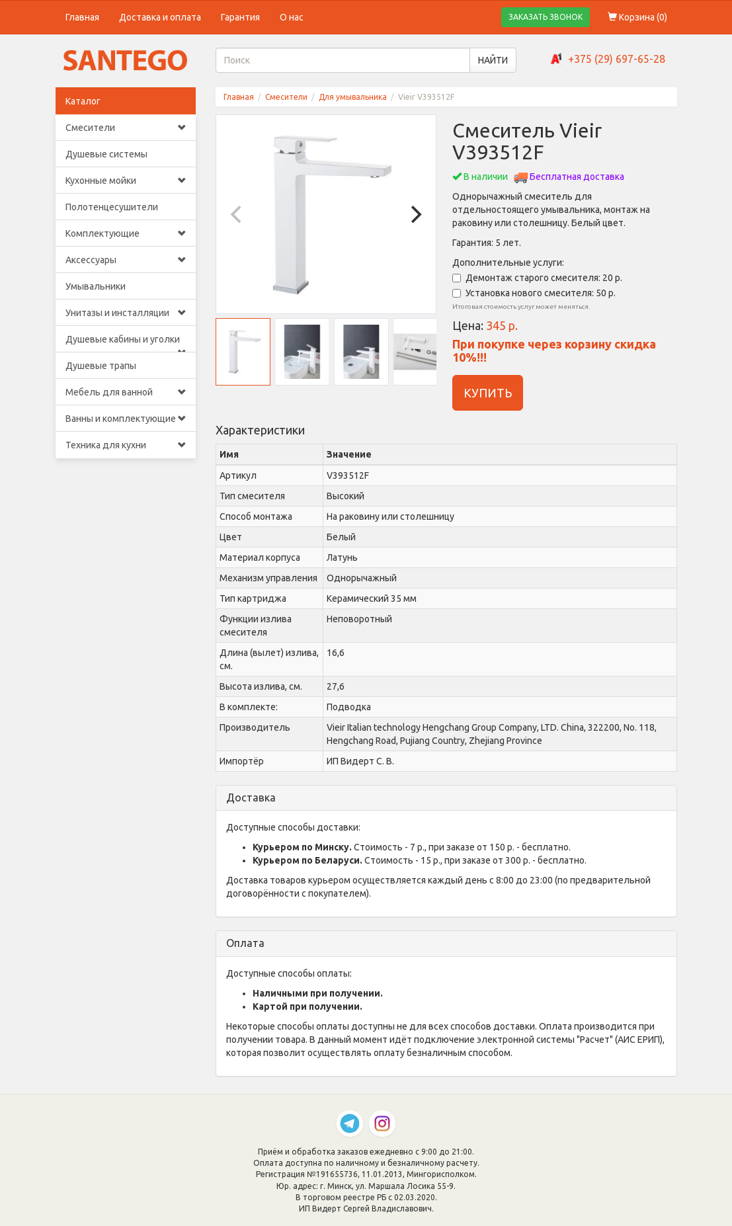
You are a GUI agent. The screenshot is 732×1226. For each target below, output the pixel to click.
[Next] (414, 214)
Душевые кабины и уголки (125, 343)
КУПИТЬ (488, 392)
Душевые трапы (100, 365)
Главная (82, 17)
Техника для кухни (125, 445)
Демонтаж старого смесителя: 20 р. (537, 277)
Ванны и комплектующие (125, 419)
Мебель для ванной (125, 392)
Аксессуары (125, 260)
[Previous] (237, 214)
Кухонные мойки (125, 180)
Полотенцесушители (111, 207)
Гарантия (240, 17)
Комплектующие (125, 233)
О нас (292, 17)
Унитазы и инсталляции (125, 313)
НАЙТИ (493, 60)
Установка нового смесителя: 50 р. (534, 293)
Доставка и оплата (160, 17)
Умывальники (95, 286)
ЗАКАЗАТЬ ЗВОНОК (545, 17)
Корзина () (637, 17)
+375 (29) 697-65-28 (616, 59)
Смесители (125, 128)
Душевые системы (106, 154)
